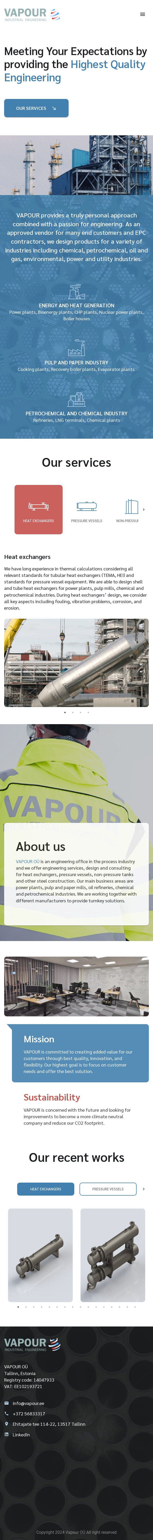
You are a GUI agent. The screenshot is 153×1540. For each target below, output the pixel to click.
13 (111, 1307)
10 (88, 1307)
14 (119, 1307)
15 (127, 1307)
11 (96, 1307)
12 (104, 1307)
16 (135, 1307)
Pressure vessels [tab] (87, 509)
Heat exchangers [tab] (39, 509)
